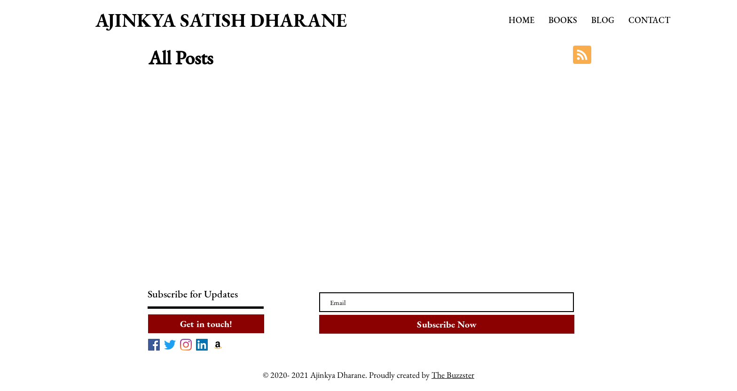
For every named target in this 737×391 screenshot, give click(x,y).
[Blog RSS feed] (582, 55)
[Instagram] (186, 345)
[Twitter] (170, 345)
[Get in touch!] (206, 323)
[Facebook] (154, 345)
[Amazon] (218, 345)
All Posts (181, 58)
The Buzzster (452, 374)
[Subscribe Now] (446, 324)
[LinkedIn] (202, 345)
